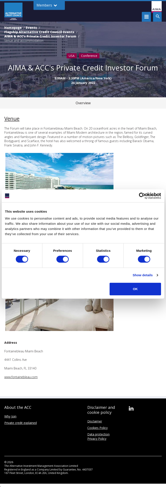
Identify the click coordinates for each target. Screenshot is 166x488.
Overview (83, 103)
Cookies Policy (97, 428)
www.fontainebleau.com (21, 377)
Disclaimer (94, 421)
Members (47, 5)
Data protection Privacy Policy (98, 436)
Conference (89, 56)
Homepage (13, 28)
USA (72, 56)
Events (31, 28)
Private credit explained (20, 423)
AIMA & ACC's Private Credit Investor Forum (40, 36)
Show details (143, 275)
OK (135, 289)
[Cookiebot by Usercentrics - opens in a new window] (142, 196)
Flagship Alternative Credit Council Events (39, 32)
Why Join (10, 416)
